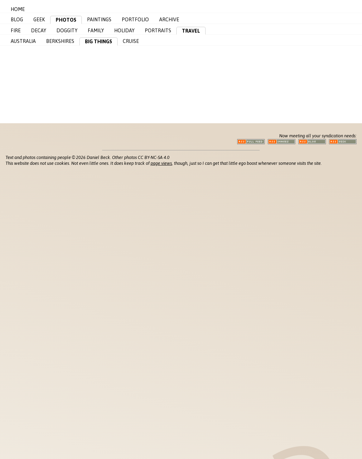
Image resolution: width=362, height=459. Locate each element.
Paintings (99, 19)
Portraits (158, 30)
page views (161, 163)
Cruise (131, 41)
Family (96, 30)
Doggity (66, 30)
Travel (191, 31)
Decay (38, 30)
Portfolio (135, 19)
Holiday (124, 30)
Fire (16, 30)
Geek (39, 19)
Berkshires (60, 41)
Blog (17, 19)
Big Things (98, 41)
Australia (23, 41)
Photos (66, 20)
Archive (169, 19)
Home (18, 9)
